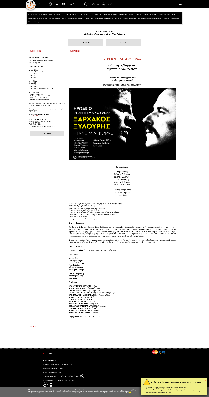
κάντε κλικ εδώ (33, 116)
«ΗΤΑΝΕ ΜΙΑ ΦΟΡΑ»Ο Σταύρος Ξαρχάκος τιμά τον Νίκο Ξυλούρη (104, 32)
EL (40, 4)
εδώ (130, 392)
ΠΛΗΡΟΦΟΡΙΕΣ (85, 42)
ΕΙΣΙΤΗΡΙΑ (123, 42)
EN (43, 4)
